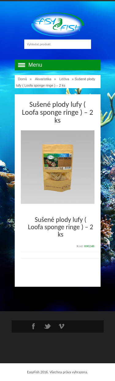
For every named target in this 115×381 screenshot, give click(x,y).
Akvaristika (43, 79)
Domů (22, 79)
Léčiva (64, 79)
